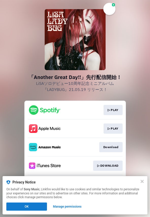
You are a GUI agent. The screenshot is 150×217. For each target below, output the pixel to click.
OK (27, 206)
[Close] (142, 181)
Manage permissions (67, 206)
